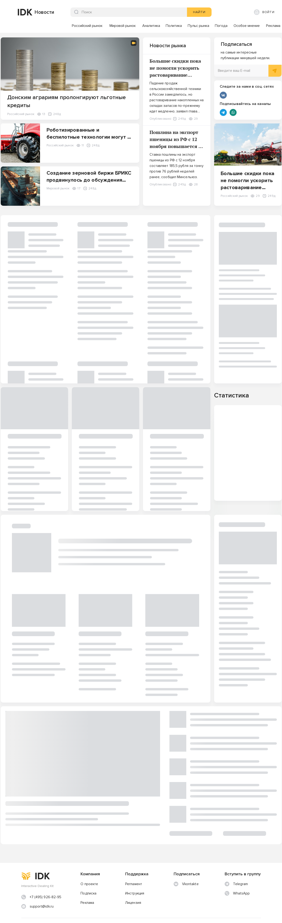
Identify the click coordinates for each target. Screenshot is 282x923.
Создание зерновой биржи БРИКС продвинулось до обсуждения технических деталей (89, 180)
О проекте (89, 866)
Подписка (88, 876)
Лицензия (133, 885)
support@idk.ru (42, 889)
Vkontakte (186, 866)
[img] (11, 12)
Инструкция (134, 876)
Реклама (87, 885)
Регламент (133, 866)
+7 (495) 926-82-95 (46, 879)
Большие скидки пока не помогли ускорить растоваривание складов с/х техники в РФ (175, 75)
